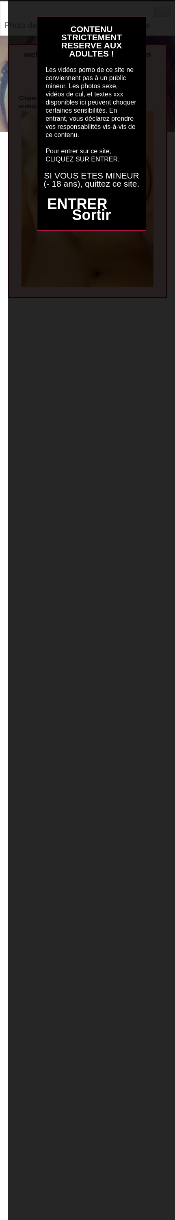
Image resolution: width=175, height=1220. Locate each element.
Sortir (91, 215)
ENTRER (77, 204)
